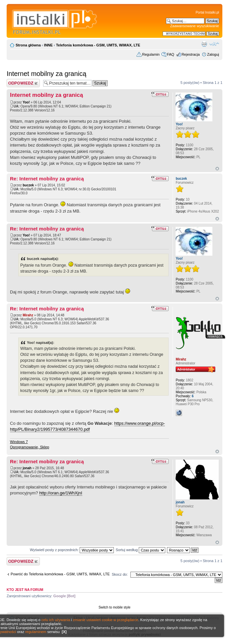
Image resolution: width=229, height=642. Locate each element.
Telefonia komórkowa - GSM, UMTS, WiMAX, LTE (98, 45)
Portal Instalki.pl (207, 12)
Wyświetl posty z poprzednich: (72, 550)
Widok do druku (204, 44)
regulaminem (35, 632)
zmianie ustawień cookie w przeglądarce (105, 620)
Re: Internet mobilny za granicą (47, 178)
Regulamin (151, 54)
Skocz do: (120, 574)
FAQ (170, 54)
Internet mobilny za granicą (46, 73)
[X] (64, 632)
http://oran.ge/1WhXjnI (60, 492)
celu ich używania (55, 620)
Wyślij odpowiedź (23, 83)
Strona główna (28, 45)
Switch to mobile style (114, 607)
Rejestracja (191, 54)
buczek (28, 185)
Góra (217, 168)
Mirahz (28, 315)
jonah (27, 468)
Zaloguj (213, 54)
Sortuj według (140, 550)
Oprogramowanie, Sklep (29, 447)
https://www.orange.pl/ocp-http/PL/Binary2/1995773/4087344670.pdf (87, 426)
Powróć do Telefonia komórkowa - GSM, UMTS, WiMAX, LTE (60, 574)
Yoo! (26, 102)
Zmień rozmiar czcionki (214, 44)
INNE (48, 45)
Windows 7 (19, 442)
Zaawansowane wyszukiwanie (194, 26)
